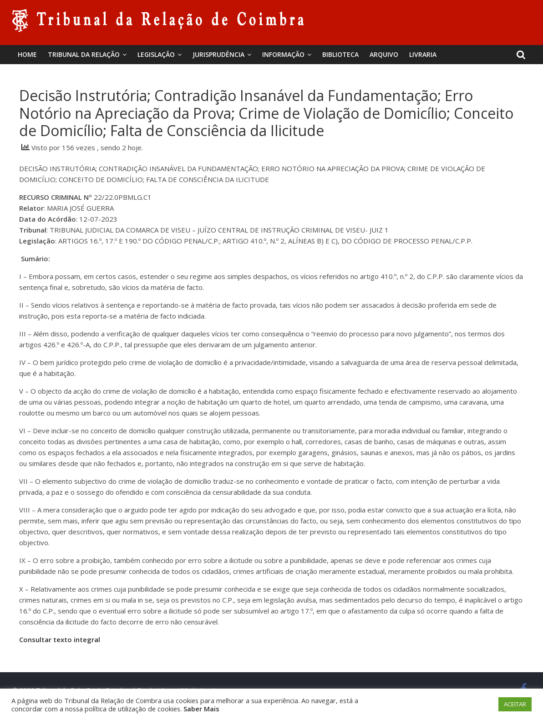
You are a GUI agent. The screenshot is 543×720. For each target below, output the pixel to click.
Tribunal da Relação (84, 54)
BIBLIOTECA (340, 54)
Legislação (156, 54)
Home (27, 54)
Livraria (422, 54)
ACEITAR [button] (515, 704)
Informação (283, 54)
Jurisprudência (218, 54)
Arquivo (384, 54)
